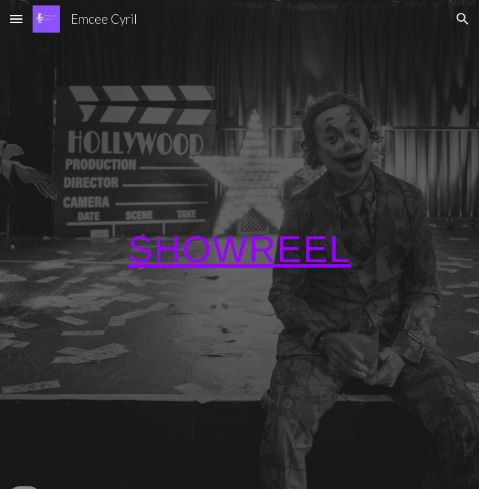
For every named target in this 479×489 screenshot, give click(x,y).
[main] (239, 244)
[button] (16, 18)
